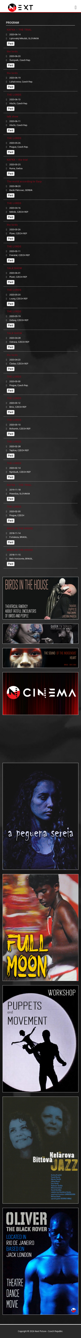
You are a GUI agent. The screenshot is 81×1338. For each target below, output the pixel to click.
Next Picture (40, 1331)
